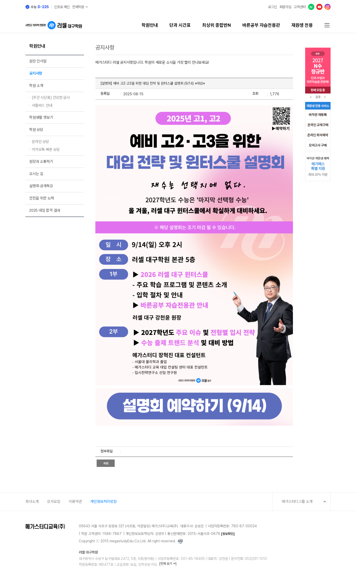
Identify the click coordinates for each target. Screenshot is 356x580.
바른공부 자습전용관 (261, 25)
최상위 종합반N (216, 25)
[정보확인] (228, 534)
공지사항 (35, 73)
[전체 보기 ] (167, 563)
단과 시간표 (180, 25)
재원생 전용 (302, 25)
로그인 (272, 7)
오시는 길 (36, 173)
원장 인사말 (38, 61)
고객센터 (300, 7)
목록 (105, 463)
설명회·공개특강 (41, 186)
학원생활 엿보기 (41, 117)
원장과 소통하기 (41, 161)
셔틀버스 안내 (42, 105)
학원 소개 (36, 85)
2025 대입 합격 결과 (44, 210)
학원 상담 (36, 129)
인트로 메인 (62, 7)
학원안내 (150, 25)
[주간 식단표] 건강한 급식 (51, 97)
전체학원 (78, 7)
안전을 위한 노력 (41, 198)
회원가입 (285, 7)
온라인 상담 (40, 141)
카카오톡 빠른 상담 (46, 149)
